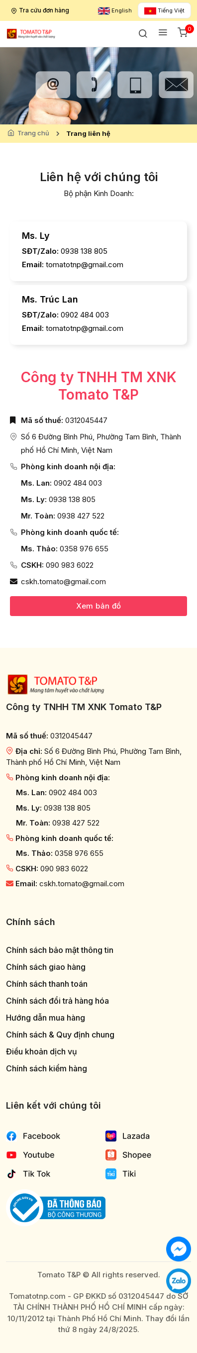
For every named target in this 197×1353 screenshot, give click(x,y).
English (115, 10)
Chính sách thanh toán (47, 984)
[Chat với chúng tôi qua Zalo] (178, 1280)
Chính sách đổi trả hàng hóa (57, 1001)
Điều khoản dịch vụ (41, 1051)
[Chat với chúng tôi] (178, 1248)
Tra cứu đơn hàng (41, 10)
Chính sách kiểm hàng (46, 1068)
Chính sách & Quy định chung (60, 1035)
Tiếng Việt (164, 10)
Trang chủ (33, 133)
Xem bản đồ (98, 606)
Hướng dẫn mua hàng (45, 1018)
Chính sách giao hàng (46, 967)
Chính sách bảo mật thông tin (59, 950)
